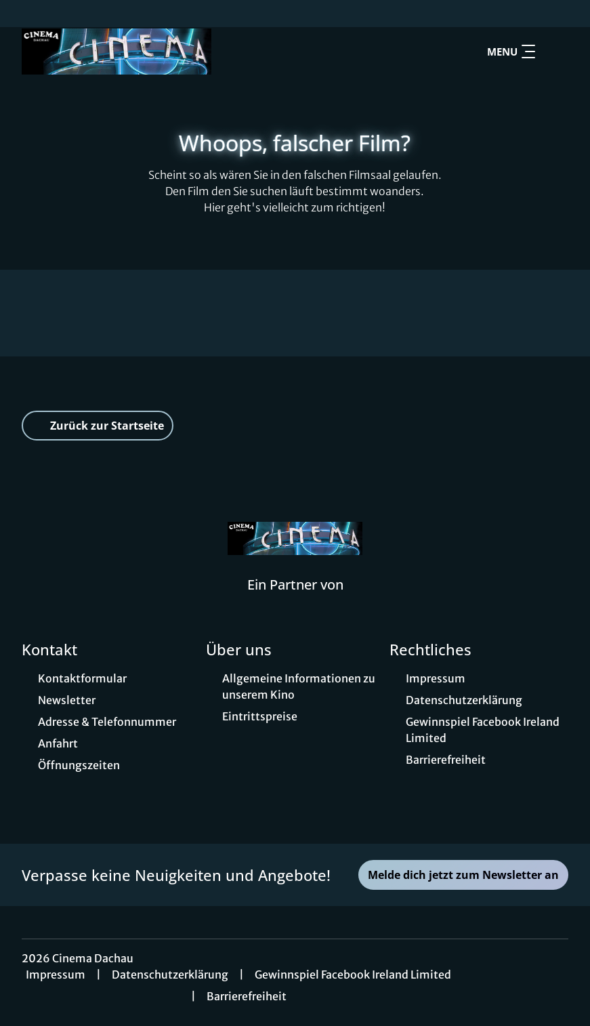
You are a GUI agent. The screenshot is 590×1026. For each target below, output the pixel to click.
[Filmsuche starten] (554, 51)
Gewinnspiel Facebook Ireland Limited (353, 974)
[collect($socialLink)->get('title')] (24, 13)
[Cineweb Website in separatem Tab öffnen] (295, 602)
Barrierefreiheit (247, 996)
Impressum (55, 974)
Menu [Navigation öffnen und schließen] (511, 51)
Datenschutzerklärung (170, 974)
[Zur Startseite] (116, 51)
